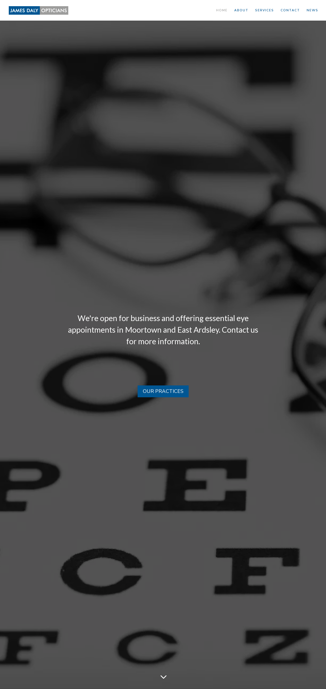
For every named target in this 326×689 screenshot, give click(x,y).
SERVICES (264, 10)
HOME (222, 10)
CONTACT (290, 10)
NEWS (312, 10)
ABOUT (241, 10)
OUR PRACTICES (163, 391)
